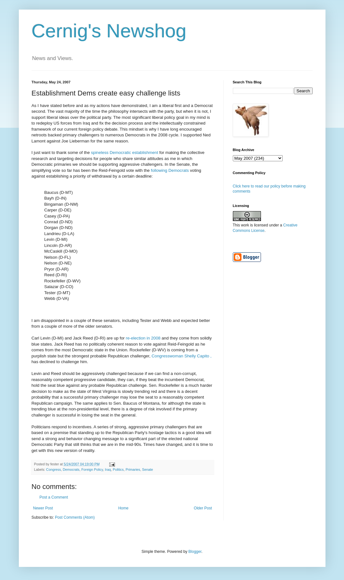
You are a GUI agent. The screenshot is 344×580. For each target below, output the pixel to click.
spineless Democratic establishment (124, 152)
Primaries (133, 469)
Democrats (71, 469)
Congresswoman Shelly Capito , (182, 356)
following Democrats (169, 170)
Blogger (195, 551)
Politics (118, 469)
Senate (147, 469)
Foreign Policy (92, 469)
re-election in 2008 (143, 338)
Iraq (108, 469)
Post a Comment (54, 497)
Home (123, 508)
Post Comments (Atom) (75, 517)
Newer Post (43, 508)
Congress (53, 469)
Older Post (203, 508)
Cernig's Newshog (109, 31)
